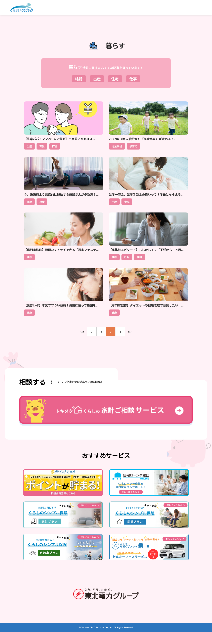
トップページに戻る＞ (106, 347)
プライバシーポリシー (94, 615)
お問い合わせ (141, 615)
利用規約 (120, 615)
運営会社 (68, 615)
